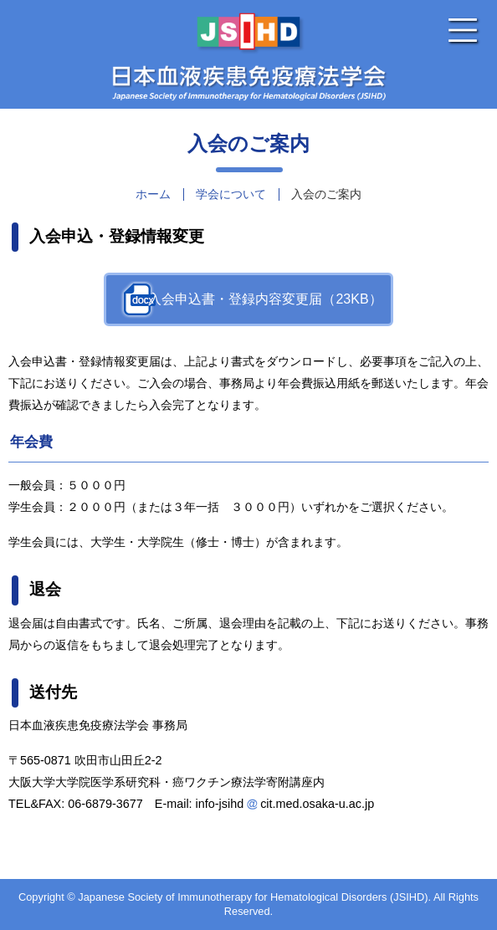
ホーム (153, 194)
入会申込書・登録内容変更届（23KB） (265, 299)
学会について (231, 194)
